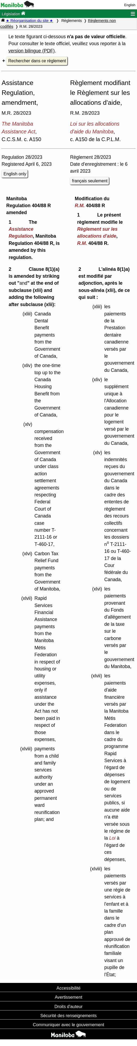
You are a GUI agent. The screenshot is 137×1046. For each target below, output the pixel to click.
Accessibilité (68, 988)
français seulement (89, 181)
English (129, 5)
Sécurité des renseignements (68, 1015)
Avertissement (68, 997)
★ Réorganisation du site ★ (29, 20)
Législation (13, 13)
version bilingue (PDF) (31, 50)
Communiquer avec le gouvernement (68, 1024)
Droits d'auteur (68, 1006)
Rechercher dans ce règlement (37, 61)
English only (14, 174)
